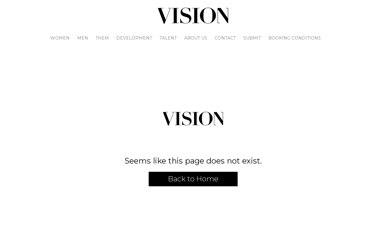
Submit (252, 38)
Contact (225, 38)
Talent (168, 38)
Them (102, 38)
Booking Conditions (294, 38)
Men (82, 38)
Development (134, 38)
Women (60, 38)
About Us (195, 38)
